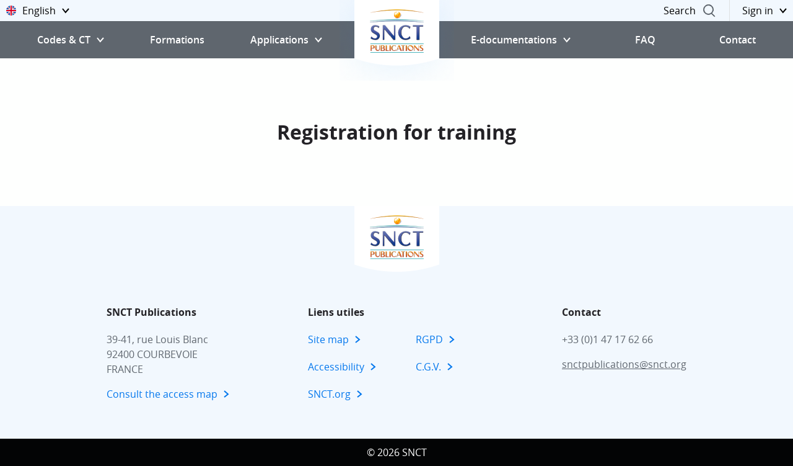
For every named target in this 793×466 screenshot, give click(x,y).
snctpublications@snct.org (624, 364)
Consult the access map (162, 394)
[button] (37, 10)
